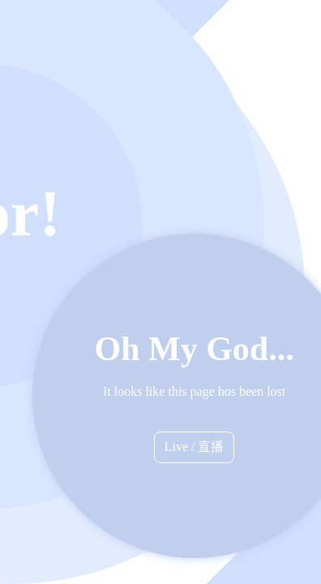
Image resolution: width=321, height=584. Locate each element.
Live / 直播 (195, 446)
